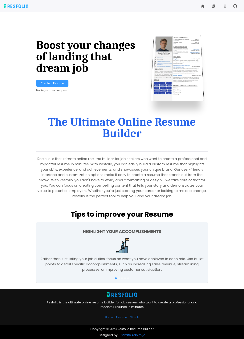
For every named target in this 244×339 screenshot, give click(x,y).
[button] (224, 6)
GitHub (134, 317)
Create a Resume (52, 83)
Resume (121, 317)
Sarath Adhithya (133, 335)
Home (109, 317)
